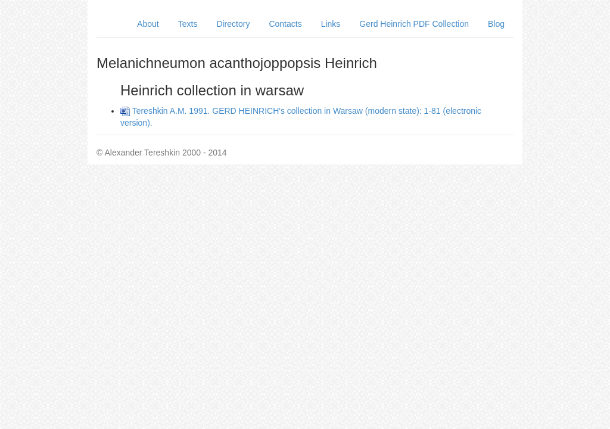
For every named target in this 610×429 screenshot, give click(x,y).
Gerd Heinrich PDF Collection (414, 24)
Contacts (285, 24)
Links (331, 24)
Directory (233, 24)
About (148, 24)
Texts (188, 24)
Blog (496, 24)
